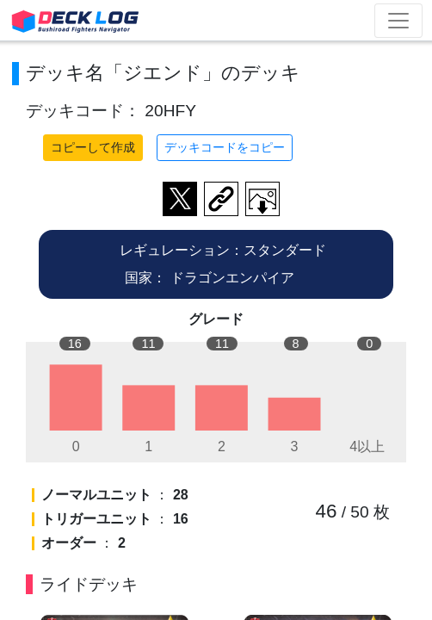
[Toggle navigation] (398, 20)
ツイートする (180, 199)
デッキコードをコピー (224, 147)
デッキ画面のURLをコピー (221, 199)
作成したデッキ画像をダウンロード (262, 199)
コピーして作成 (93, 147)
